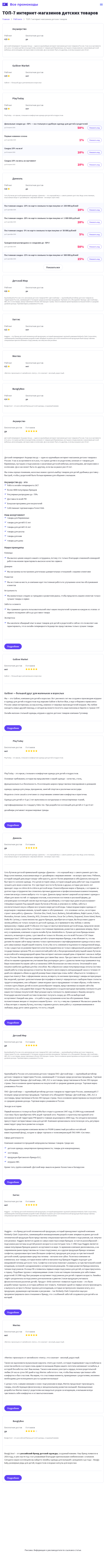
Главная (6, 19)
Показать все (53, 269)
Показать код (94, 128)
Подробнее (13, 648)
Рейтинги (17, 19)
